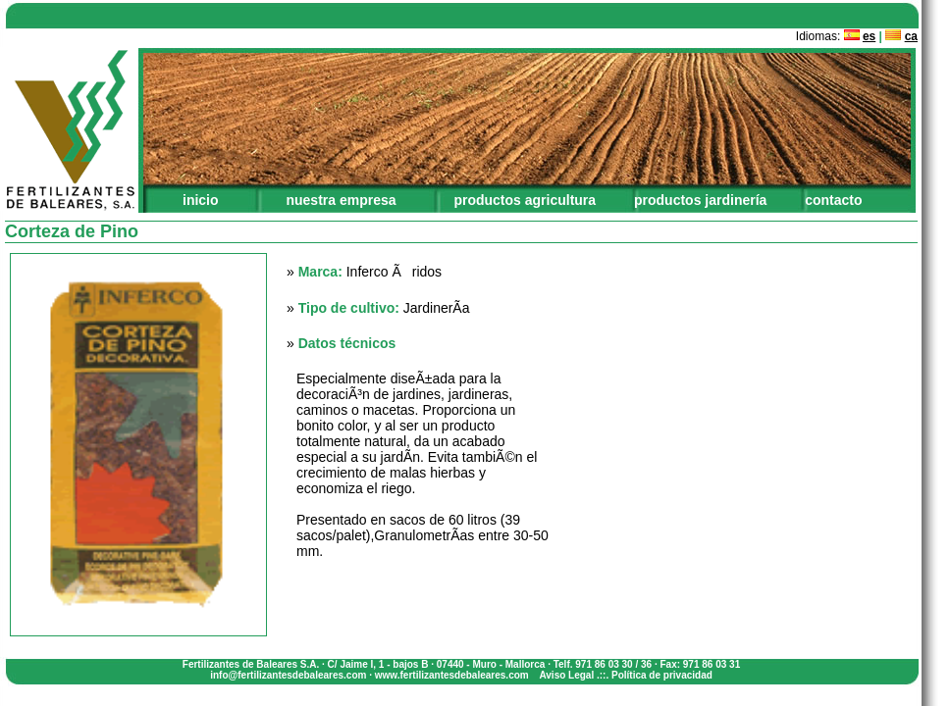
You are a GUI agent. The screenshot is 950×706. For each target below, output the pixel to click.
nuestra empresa (341, 200)
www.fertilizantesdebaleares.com (452, 675)
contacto (833, 200)
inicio (201, 200)
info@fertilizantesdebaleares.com (288, 675)
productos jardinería (700, 200)
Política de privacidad (661, 675)
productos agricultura (524, 200)
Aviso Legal (566, 675)
